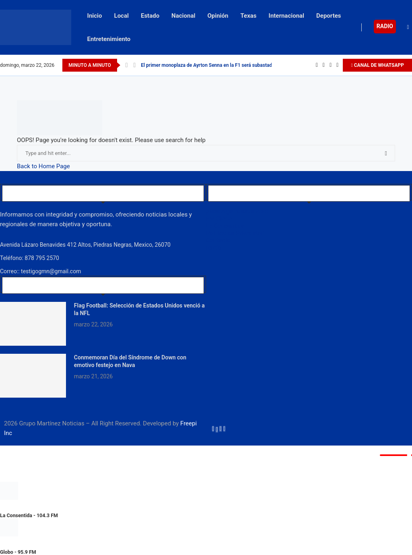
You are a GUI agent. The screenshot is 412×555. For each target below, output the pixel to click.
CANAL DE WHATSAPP (377, 65)
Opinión (217, 15)
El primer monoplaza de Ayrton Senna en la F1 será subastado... (210, 65)
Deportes (328, 15)
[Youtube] (337, 65)
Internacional (287, 15)
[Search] (408, 27)
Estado (150, 15)
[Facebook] (316, 65)
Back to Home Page (43, 166)
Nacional (183, 15)
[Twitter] (323, 65)
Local (121, 15)
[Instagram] (330, 65)
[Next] (134, 65)
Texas (248, 15)
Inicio (94, 15)
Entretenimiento (109, 39)
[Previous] (127, 65)
